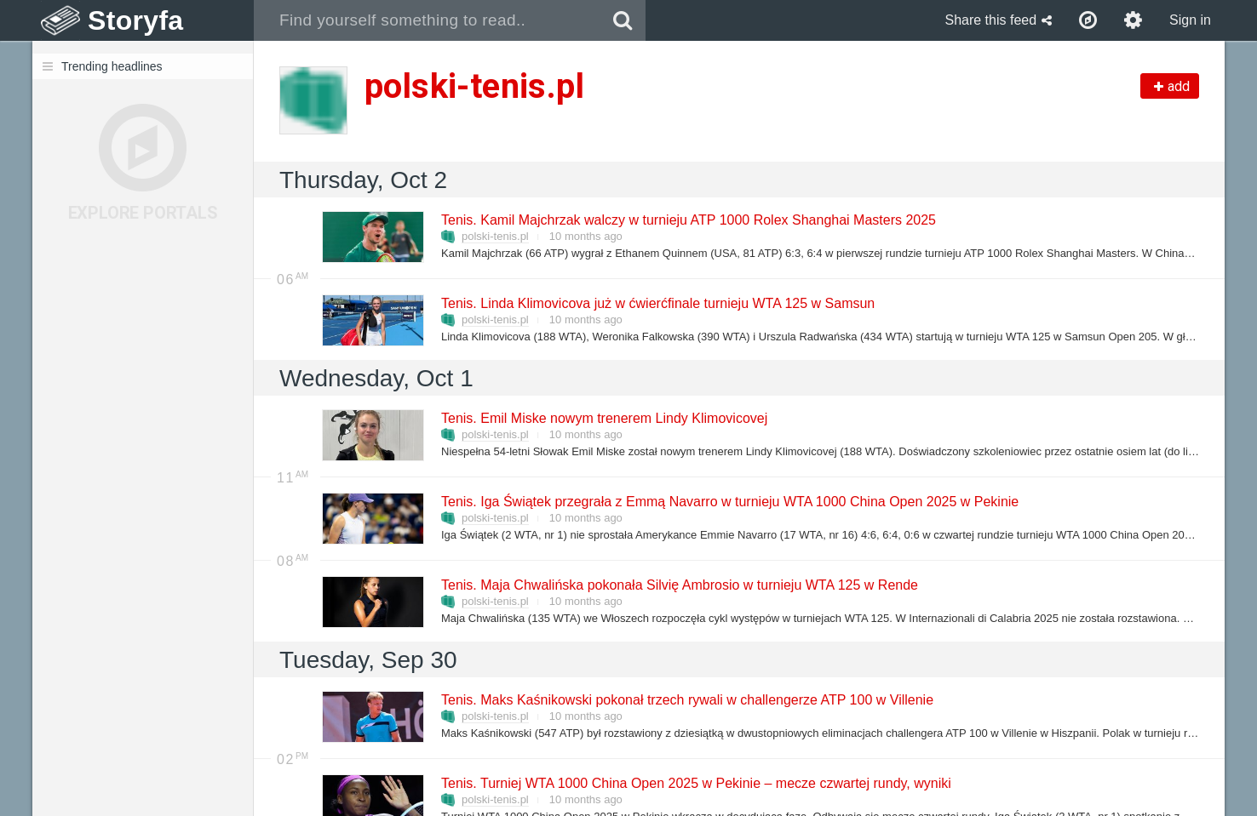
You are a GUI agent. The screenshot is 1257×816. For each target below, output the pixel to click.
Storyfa (136, 20)
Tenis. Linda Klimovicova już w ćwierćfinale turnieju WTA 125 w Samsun (657, 303)
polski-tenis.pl (495, 236)
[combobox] (427, 20)
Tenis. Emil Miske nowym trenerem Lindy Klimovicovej (603, 418)
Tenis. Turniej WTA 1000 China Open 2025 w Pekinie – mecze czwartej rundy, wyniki (695, 783)
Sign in (1190, 20)
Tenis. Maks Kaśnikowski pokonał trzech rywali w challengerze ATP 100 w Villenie (686, 700)
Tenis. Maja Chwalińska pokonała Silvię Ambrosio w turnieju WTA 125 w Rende (678, 585)
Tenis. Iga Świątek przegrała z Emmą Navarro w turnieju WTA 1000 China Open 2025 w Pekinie (729, 501)
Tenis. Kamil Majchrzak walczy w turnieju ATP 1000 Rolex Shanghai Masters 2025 (687, 220)
